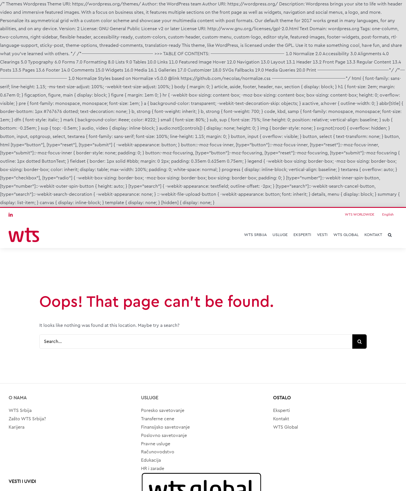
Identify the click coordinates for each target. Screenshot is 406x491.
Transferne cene (157, 419)
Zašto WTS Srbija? (27, 419)
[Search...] (195, 341)
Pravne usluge (155, 444)
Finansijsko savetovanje (165, 427)
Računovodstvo (157, 452)
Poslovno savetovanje (164, 435)
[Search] (359, 341)
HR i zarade (152, 468)
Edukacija (151, 460)
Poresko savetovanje (162, 410)
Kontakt (281, 419)
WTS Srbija (20, 410)
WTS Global (285, 427)
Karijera (16, 427)
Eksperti (281, 410)
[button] (390, 235)
